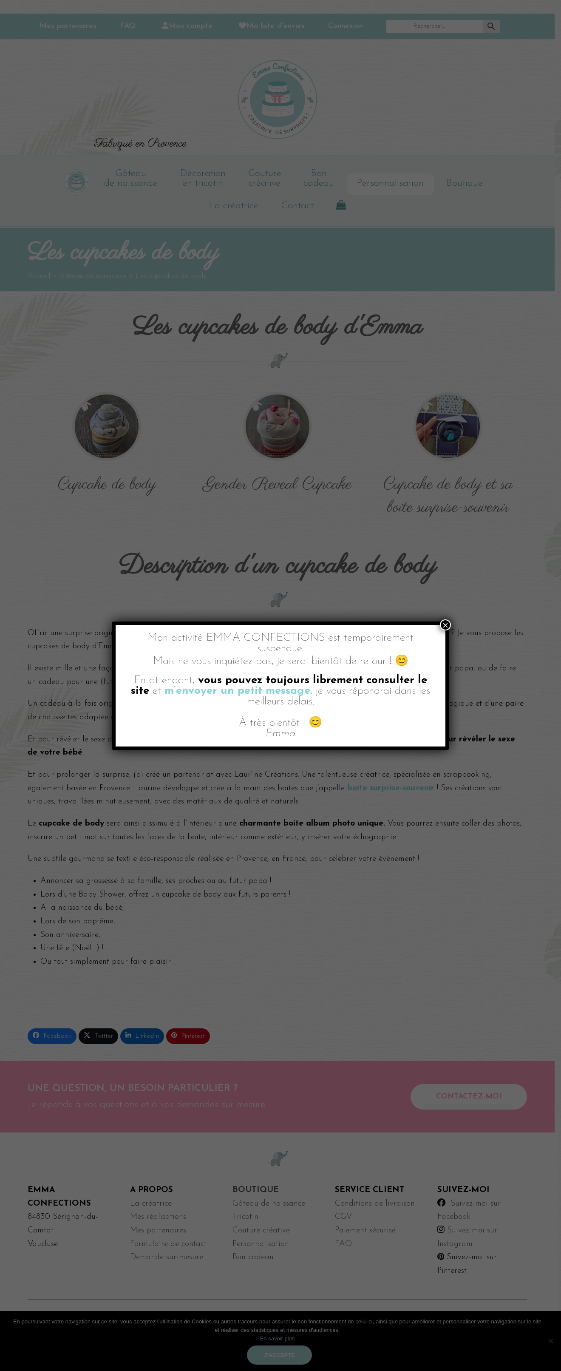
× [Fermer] (445, 624)
